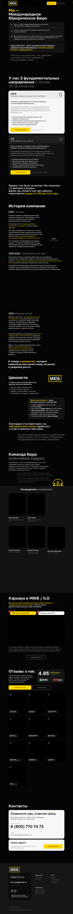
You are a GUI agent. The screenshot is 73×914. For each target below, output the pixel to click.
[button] (56, 751)
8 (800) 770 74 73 (27, 826)
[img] (37, 727)
